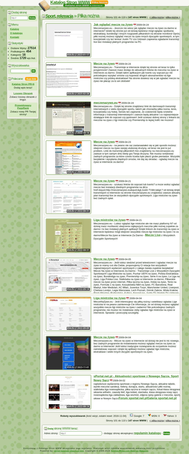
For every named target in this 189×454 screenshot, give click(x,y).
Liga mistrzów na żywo (110, 220)
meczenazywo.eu (106, 102)
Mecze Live (153, 235)
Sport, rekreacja (59, 15)
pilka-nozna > (173, 17)
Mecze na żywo (104, 63)
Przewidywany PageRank (23, 106)
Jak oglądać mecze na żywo (113, 24)
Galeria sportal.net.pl (162, 398)
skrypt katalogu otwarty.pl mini (69, 451)
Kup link (31, 78)
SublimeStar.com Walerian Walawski (129, 451)
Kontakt (14, 37)
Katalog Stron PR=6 (23, 84)
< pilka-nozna (157, 17)
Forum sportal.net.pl (133, 398)
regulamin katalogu (147, 433)
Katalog (14, 29)
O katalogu (16, 33)
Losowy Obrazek (22, 93)
